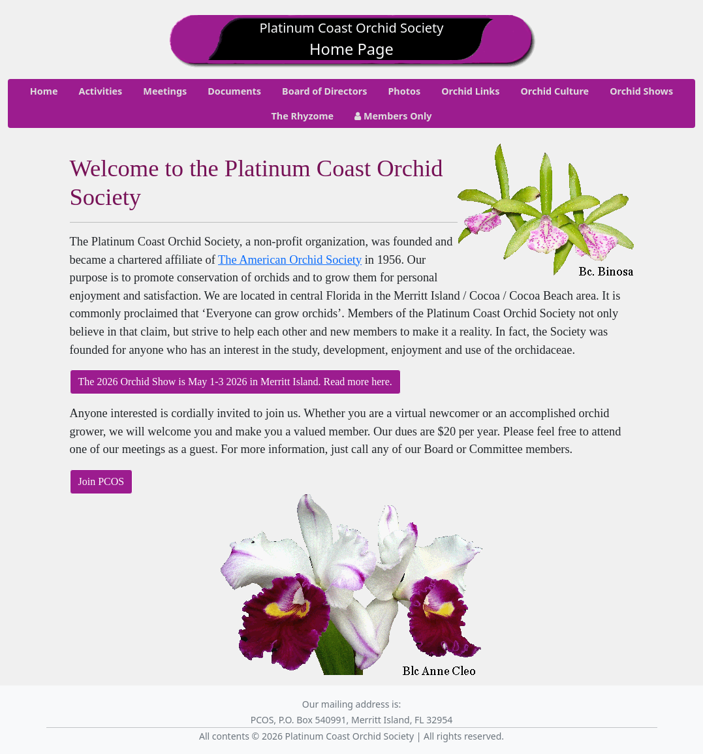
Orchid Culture (554, 91)
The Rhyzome (303, 116)
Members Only (392, 116)
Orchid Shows (641, 91)
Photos (404, 91)
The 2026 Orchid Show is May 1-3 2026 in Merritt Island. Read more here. (235, 381)
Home (44, 91)
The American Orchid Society (290, 259)
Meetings (165, 91)
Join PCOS (101, 481)
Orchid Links (470, 91)
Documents (234, 91)
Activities (100, 91)
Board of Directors (324, 91)
